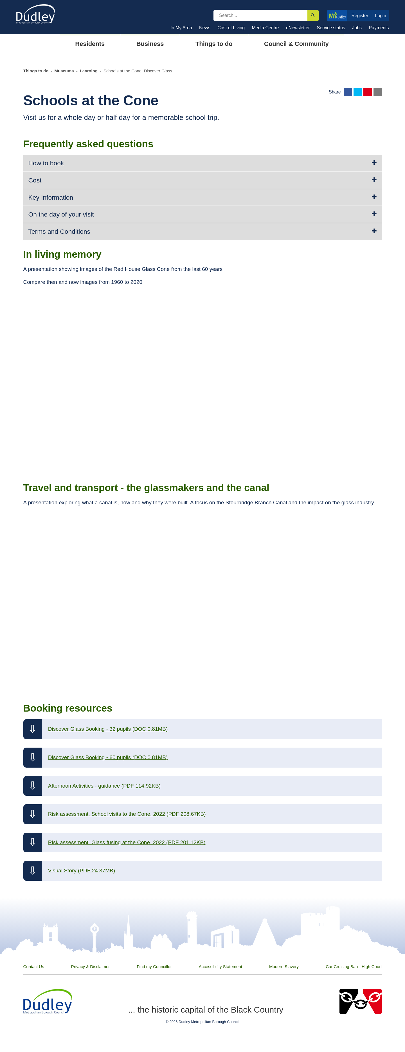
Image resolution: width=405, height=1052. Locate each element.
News (204, 27)
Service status (331, 27)
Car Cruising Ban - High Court (354, 966)
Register (359, 15)
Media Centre (265, 27)
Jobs (357, 27)
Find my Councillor (154, 966)
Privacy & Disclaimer (90, 966)
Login (380, 15)
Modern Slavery (284, 966)
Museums (64, 70)
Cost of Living (231, 27)
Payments (379, 27)
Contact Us (33, 966)
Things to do (36, 70)
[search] (260, 15)
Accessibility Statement (220, 966)
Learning (89, 70)
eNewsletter (298, 27)
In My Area (181, 27)
